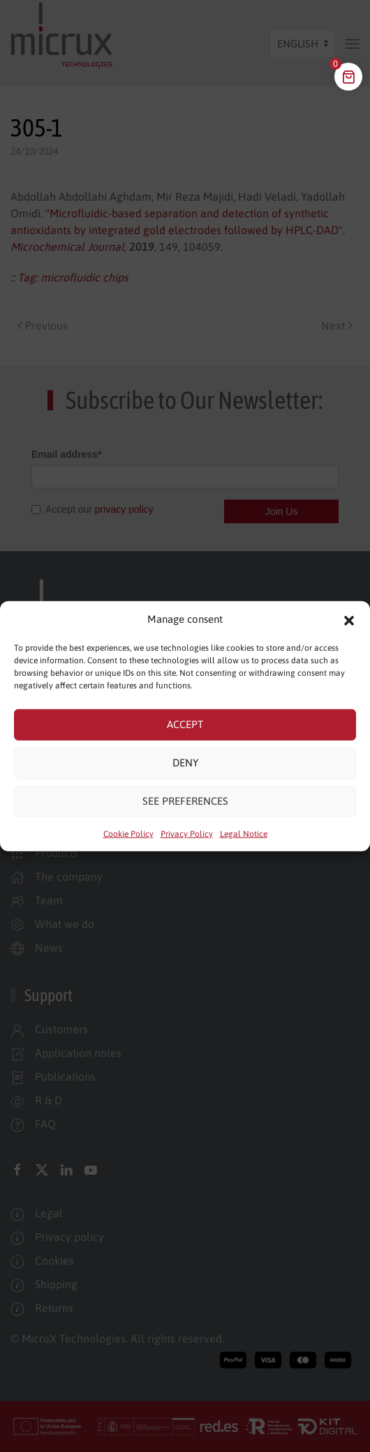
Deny (185, 763)
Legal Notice (243, 833)
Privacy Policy (187, 833)
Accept (185, 724)
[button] (349, 619)
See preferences (185, 801)
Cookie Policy (128, 833)
